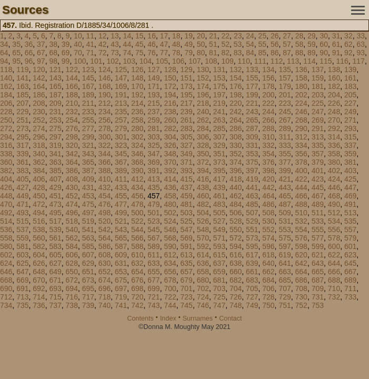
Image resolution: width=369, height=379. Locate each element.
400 (301, 170)
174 (203, 86)
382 (6, 170)
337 (350, 145)
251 (22, 120)
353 (252, 153)
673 (88, 280)
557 (350, 229)
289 (284, 128)
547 (187, 229)
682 (236, 280)
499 (121, 212)
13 (115, 36)
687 (318, 280)
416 (203, 179)
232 (72, 111)
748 (236, 305)
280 (137, 128)
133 (252, 69)
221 (252, 103)
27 (287, 36)
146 (104, 78)
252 (39, 120)
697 (121, 288)
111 (260, 61)
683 (252, 280)
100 (80, 61)
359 (350, 153)
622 (334, 255)
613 (187, 255)
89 (311, 52)
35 (16, 44)
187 (55, 95)
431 (88, 187)
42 (102, 44)
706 (268, 288)
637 (219, 263)
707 (284, 288)
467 (318, 196)
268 (301, 120)
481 (187, 204)
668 (6, 280)
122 (72, 69)
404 (6, 179)
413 (153, 179)
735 (22, 305)
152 (203, 78)
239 (187, 111)
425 (350, 179)
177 (252, 86)
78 (176, 52)
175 (219, 86)
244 (268, 111)
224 (301, 103)
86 (275, 52)
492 (6, 212)
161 (350, 78)
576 (301, 238)
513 (350, 212)
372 (203, 162)
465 (284, 196)
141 (22, 78)
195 (187, 95)
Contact (230, 318)
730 (301, 297)
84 (250, 52)
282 (170, 128)
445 (318, 187)
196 (203, 95)
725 (219, 297)
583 (55, 246)
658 (203, 271)
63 (360, 44)
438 (203, 187)
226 (334, 103)
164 (39, 86)
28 (299, 36)
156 (268, 78)
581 (22, 246)
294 (6, 137)
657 (187, 271)
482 (203, 204)
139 (350, 69)
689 (350, 280)
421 (284, 179)
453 (88, 196)
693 (55, 288)
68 (53, 52)
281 (153, 128)
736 (39, 305)
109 (227, 61)
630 (104, 263)
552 (268, 229)
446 (334, 187)
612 (170, 255)
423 (318, 179)
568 (170, 238)
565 (121, 238)
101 (96, 61)
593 (219, 246)
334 (301, 145)
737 (55, 305)
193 (153, 95)
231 (55, 111)
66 (29, 52)
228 (6, 111)
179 (284, 86)
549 (219, 229)
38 (53, 44)
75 (139, 52)
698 (137, 288)
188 (72, 95)
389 (121, 170)
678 (170, 280)
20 (201, 36)
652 (104, 271)
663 (284, 271)
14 (127, 36)
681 (219, 280)
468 (334, 196)
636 (203, 263)
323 (121, 145)
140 (6, 78)
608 (104, 255)
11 (90, 36)
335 (318, 145)
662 (268, 271)
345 (121, 153)
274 (39, 128)
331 (252, 145)
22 (226, 36)
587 (121, 246)
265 (252, 120)
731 (318, 297)
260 (170, 120)
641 (284, 263)
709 (318, 288)
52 (225, 44)
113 (293, 61)
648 (39, 271)
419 (252, 179)
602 (6, 255)
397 (252, 170)
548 (203, 229)
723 (187, 297)
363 (55, 162)
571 (219, 238)
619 (284, 255)
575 (284, 238)
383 (22, 170)
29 (311, 36)
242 (236, 111)
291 (318, 128)
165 (55, 86)
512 (334, 212)
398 (268, 170)
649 (55, 271)
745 (187, 305)
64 (4, 52)
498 (104, 212)
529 (252, 221)
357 (318, 153)
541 (88, 229)
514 (6, 221)
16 (151, 36)
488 (301, 204)
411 (121, 179)
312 (301, 137)
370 (170, 162)
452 (72, 196)
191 (121, 95)
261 (187, 120)
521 (121, 221)
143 (55, 78)
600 (334, 246)
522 (137, 221)
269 (318, 120)
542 (104, 229)
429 (55, 187)
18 (176, 36)
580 (6, 246)
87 (287, 52)
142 (39, 78)
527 (219, 221)
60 (324, 44)
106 (178, 61)
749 (252, 305)
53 (238, 44)
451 (55, 196)
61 (336, 44)
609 (121, 255)
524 (170, 221)
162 (6, 86)
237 (153, 111)
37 (41, 44)
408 (72, 179)
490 (334, 204)
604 (39, 255)
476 (104, 204)
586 (104, 246)
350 (203, 153)
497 (88, 212)
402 (334, 170)
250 (6, 120)
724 (203, 297)
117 (359, 61)
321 (88, 145)
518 (72, 221)
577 (318, 238)
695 (88, 288)
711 (350, 288)
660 (236, 271)
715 (55, 297)
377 (284, 162)
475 (88, 204)
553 (284, 229)
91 (336, 52)
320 (72, 145)
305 (187, 137)
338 (6, 153)
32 (348, 36)
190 (104, 95)
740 (104, 305)
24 (250, 36)
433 (121, 187)
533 (318, 221)
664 (301, 271)
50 (201, 44)
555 (318, 229)
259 (153, 120)
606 (72, 255)
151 (187, 78)
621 (318, 255)
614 (203, 255)
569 (187, 238)
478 (137, 204)
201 (284, 95)
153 (219, 78)
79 (188, 52)
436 (170, 187)
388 (104, 170)
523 (153, 221)
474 (72, 204)
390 (137, 170)
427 (22, 187)
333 (284, 145)
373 (219, 162)
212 (104, 103)
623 (350, 255)
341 (55, 153)
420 (268, 179)
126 (137, 69)
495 (55, 212)
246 (301, 111)
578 (334, 238)
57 (287, 44)
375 (252, 162)
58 (299, 44)
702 (203, 288)
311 (284, 137)
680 (203, 280)
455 (121, 196)
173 (187, 86)
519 (88, 221)
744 (170, 305)
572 (236, 238)
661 (252, 271)
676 (137, 280)
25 (262, 36)
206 (6, 103)
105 (162, 61)
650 (72, 271)
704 (236, 288)
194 (170, 95)
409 (88, 179)
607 (88, 255)
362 (39, 162)
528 (236, 221)
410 (104, 179)
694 (72, 288)
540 (72, 229)
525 (187, 221)
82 (225, 52)
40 (78, 44)
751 (284, 305)
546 (170, 229)
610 (137, 255)
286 (236, 128)
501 (153, 212)
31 (336, 36)
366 (104, 162)
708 (301, 288)
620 (301, 255)
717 (88, 297)
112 (277, 61)
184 (6, 95)
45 (139, 44)
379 (318, 162)
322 (104, 145)
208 (39, 103)
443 (284, 187)
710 (334, 288)
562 (72, 238)
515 (22, 221)
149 (153, 78)
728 (268, 297)
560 (39, 238)
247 (318, 111)
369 (153, 162)
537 (22, 229)
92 (348, 52)
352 (236, 153)
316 (6, 145)
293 (350, 128)
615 (219, 255)
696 (104, 288)
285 (219, 128)
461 (219, 196)
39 (66, 44)
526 (203, 221)
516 (39, 221)
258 (137, 120)
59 (311, 44)
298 (72, 137)
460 (203, 196)
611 (153, 255)
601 (350, 246)
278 (104, 128)
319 (55, 145)
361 (22, 162)
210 (72, 103)
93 (360, 52)
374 (236, 162)
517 (55, 221)
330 (236, 145)
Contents (140, 318)
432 (104, 187)
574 (268, 238)
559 (22, 238)
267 (284, 120)
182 (334, 86)
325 (153, 145)
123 (88, 69)
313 (318, 137)
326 (170, 145)
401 (318, 170)
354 (268, 153)
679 (187, 280)
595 (252, 246)
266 (268, 120)
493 (22, 212)
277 (88, 128)
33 (360, 36)
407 (55, 179)
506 (236, 212)
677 (153, 280)
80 (201, 52)
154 (236, 78)
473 (55, 204)
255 (88, 120)
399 (284, 170)
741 (121, 305)
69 (66, 52)
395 (219, 170)
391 (153, 170)
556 (334, 229)
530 (268, 221)
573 (252, 238)
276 (72, 128)
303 (153, 137)
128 (170, 69)
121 (55, 69)
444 (301, 187)
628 (72, 263)
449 (22, 196)
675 (121, 280)
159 (318, 78)
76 (151, 52)
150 (170, 78)
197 (219, 95)
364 (72, 162)
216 (170, 103)
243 (252, 111)
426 (6, 187)
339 (22, 153)
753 (318, 305)
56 (275, 44)
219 (219, 103)
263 (219, 120)
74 (127, 52)
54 (250, 44)
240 (203, 111)
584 (72, 246)
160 (334, 78)
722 (170, 297)
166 (72, 86)
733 (350, 297)
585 (88, 246)
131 (219, 69)
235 (121, 111)
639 (252, 263)
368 (137, 162)
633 (153, 263)
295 (22, 137)
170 (137, 86)
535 (350, 221)
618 (268, 255)
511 (318, 212)
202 (301, 95)
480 (170, 204)
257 (121, 120)
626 (39, 263)
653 (121, 271)
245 (284, 111)
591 (187, 246)
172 (170, 86)
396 (236, 170)
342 (72, 153)
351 (219, 153)
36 (29, 44)
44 (127, 44)
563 (88, 238)
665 (318, 271)
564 (104, 238)
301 (121, 137)
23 (238, 36)
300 (104, 137)
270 (334, 120)
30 (324, 36)
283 (187, 128)
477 (121, 204)
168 (104, 86)
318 (39, 145)
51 (213, 44)
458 (170, 196)
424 (334, 179)
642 (301, 263)
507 (252, 212)
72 (102, 52)
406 (39, 179)
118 (6, 69)
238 (170, 111)
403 (350, 170)
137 (318, 69)
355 (284, 153)
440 (236, 187)
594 (236, 246)
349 (187, 153)
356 (301, 153)
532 (301, 221)
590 (170, 246)
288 (268, 128)
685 (284, 280)
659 (219, 271)
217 (187, 103)
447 (350, 187)
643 (318, 263)
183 (350, 86)
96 (29, 61)
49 (188, 44)
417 (219, 179)
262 (203, 120)
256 (104, 120)
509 (284, 212)
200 (268, 95)
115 (326, 61)
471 (22, 204)
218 (203, 103)
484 (236, 204)
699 (153, 288)
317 (22, 145)
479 (153, 204)
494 (39, 212)
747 (219, 305)
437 (187, 187)
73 (115, 52)
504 (203, 212)
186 (39, 95)
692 (39, 288)
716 (72, 297)
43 (115, 44)
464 (268, 196)
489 (318, 204)
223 (284, 103)
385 (55, 170)
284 (203, 128)
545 (153, 229)
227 (350, 103)
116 (342, 61)
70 (78, 52)
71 (90, 52)
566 (137, 238)
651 (88, 271)
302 (137, 137)
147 (121, 78)
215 (153, 103)
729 (284, 297)
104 (145, 61)
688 (334, 280)
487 (284, 204)
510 (301, 212)
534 (334, 221)
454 (104, 196)
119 (22, 69)
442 (268, 187)
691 (22, 288)
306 (203, 137)
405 (22, 179)
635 (187, 263)
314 (334, 137)
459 (187, 196)
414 (170, 179)
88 (299, 52)
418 (236, 179)
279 (121, 128)
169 (121, 86)
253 (55, 120)
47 (164, 44)
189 (88, 95)
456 (137, 196)
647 (22, 271)
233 (88, 111)
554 (301, 229)
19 (188, 36)
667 (350, 271)
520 (104, 221)
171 (153, 86)
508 (268, 212)
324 (137, 145)
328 (203, 145)
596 (268, 246)
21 (213, 36)
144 (72, 78)
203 (318, 95)
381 (350, 162)
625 (22, 263)
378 (301, 162)
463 (252, 196)
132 (236, 69)
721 (153, 297)
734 (6, 305)
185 (22, 95)
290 (301, 128)
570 (203, 238)
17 (164, 36)
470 (6, 204)
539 (55, 229)
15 (139, 36)
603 (22, 255)
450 (39, 196)
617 (252, 255)
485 (252, 204)
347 (153, 153)
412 (137, 179)
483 (219, 204)
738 (72, 305)
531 (284, 221)
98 (53, 61)
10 (78, 36)
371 (187, 162)
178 (268, 86)
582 (39, 246)
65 (16, 52)
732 (334, 297)
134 (268, 69)
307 (219, 137)
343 (88, 153)
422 (301, 179)
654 (137, 271)
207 (22, 103)
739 (88, 305)
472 (39, 204)
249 (350, 111)
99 (66, 61)
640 (268, 263)
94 (4, 61)
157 (284, 78)
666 (334, 271)
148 (137, 78)
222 (268, 103)
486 (268, 204)
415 (187, 179)
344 (104, 153)
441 (252, 187)
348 (170, 153)
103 (129, 61)
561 (55, 238)
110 (244, 61)
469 (350, 196)
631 (121, 263)
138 (334, 69)
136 (301, 69)
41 (90, 44)
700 (170, 288)
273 (22, 128)
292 (334, 128)
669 (22, 280)
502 (170, 212)
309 (252, 137)
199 (252, 95)
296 (39, 137)
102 (112, 61)
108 (211, 61)
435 (153, 187)
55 (262, 44)
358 (334, 153)
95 (16, 61)
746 (203, 305)
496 (72, 212)
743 (153, 305)
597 (284, 246)
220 (236, 103)
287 (252, 128)
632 (137, 263)
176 (236, 86)
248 (334, 111)
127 (153, 69)
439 (219, 187)
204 (334, 95)
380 (334, 162)
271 (350, 120)
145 (88, 78)
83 (238, 52)
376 (268, 162)
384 (39, 170)
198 (236, 95)
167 (88, 86)
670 (39, 280)
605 (55, 255)
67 (41, 52)
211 (88, 103)
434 (137, 187)
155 (252, 78)
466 (301, 196)
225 (318, 103)
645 (350, 263)
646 (6, 271)
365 (88, 162)
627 (55, 263)
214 (137, 103)
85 (262, 52)
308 (236, 137)
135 (284, 69)
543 (121, 229)
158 (301, 78)
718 (104, 297)
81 (213, 52)
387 (88, 170)
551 (252, 229)
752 (301, 305)
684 (268, 280)
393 (187, 170)
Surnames (198, 318)
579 (350, 238)
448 (6, 196)
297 (55, 137)
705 (252, 288)
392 (170, 170)
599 (318, 246)
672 (72, 280)
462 (236, 196)
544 (137, 229)
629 (88, 263)
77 (164, 52)
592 (203, 246)
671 (55, 280)
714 (39, 297)
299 (88, 137)
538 (39, 229)
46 (151, 44)
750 (268, 305)
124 (104, 69)
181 (318, 86)
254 (72, 120)
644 (334, 263)
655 (153, 271)
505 (219, 212)
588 (137, 246)
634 (170, 263)
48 (176, 44)
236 (137, 111)
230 (39, 111)
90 (324, 52)
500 (137, 212)
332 (268, 145)
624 (6, 263)
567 (153, 238)
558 (6, 238)
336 (334, 145)
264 (236, 120)
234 (104, 111)
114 (309, 61)
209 (55, 103)
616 (236, 255)
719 (121, 297)
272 (6, 128)
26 (275, 36)
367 (121, 162)
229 (22, 111)
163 (22, 86)
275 (55, 128)
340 (39, 153)
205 (350, 95)
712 (6, 297)
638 (236, 263)
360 (6, 162)
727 (252, 297)
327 (187, 145)
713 (22, 297)
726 (236, 297)
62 (348, 44)
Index (168, 318)
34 (4, 44)
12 (102, 36)
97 (41, 61)
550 (236, 229)
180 (301, 86)
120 (39, 69)
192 (137, 95)
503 (187, 212)
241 (219, 111)
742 (137, 305)
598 (301, 246)
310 (268, 137)
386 (72, 170)
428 (39, 187)
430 (72, 187)
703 (219, 288)
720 (137, 297)
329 (219, 145)
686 (301, 280)
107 (194, 61)
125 (121, 69)
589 (153, 246)
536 (6, 229)
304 (170, 137)
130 (203, 69)
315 (350, 137)
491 (350, 204)
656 (170, 271)
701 (187, 288)
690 (6, 288)
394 (203, 170)
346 (137, 153)
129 (187, 69)
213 (121, 103)
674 (104, 280)
